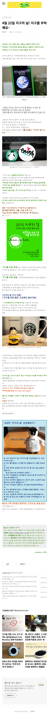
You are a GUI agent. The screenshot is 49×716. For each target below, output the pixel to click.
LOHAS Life (6, 573)
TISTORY (25, 711)
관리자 (32, 711)
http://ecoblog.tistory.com (18, 533)
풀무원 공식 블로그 (13, 682)
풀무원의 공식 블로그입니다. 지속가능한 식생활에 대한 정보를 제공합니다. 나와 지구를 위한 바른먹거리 (20, 688)
